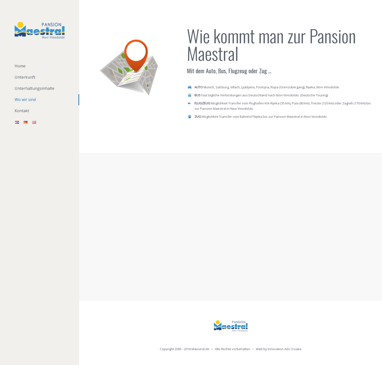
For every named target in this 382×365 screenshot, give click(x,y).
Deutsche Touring (314, 95)
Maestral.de (200, 349)
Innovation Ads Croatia (284, 349)
